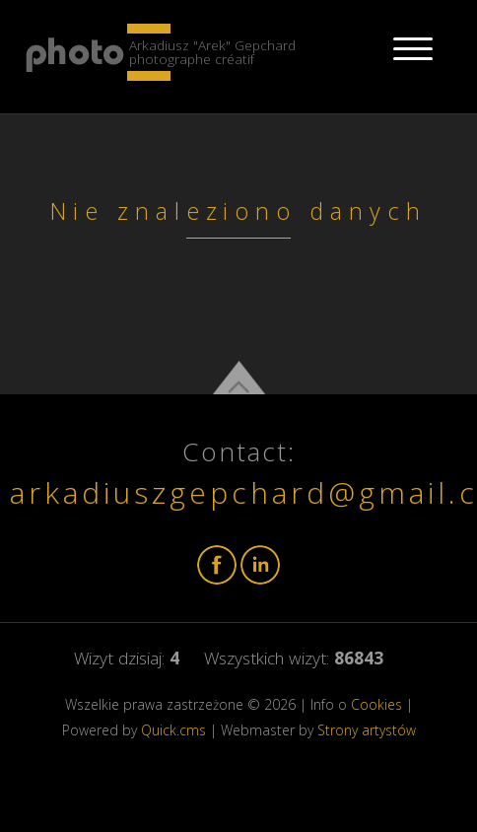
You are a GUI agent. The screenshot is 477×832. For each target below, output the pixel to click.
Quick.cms (173, 730)
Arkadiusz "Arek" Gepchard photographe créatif (212, 51)
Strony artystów (366, 730)
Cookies (376, 704)
